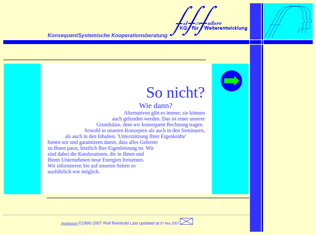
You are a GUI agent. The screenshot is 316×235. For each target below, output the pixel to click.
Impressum (70, 223)
